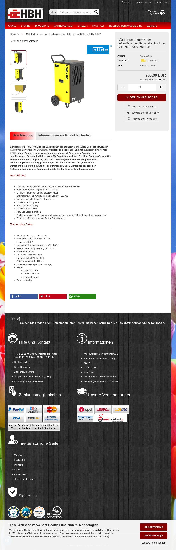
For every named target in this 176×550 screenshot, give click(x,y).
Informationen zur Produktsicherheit (65, 135)
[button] (24, 296)
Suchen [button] (126, 2)
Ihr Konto (18, 465)
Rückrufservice (21, 362)
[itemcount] (142, 87)
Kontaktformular (22, 367)
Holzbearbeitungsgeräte (125, 26)
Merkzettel (162, 2)
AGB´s (87, 363)
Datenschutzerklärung (98, 536)
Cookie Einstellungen (24, 479)
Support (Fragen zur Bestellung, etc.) (32, 376)
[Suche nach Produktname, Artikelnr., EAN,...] (53, 12)
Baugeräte (42, 26)
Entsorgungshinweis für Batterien (100, 376)
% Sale (12, 26)
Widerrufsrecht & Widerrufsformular (101, 354)
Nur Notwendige (153, 535)
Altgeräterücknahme (24, 372)
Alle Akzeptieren (153, 527)
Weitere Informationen (153, 542)
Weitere (152, 26)
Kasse (17, 469)
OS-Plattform (20, 474)
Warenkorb (19, 455)
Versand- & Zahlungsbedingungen (100, 358)
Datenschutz (90, 367)
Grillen (82, 26)
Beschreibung (23, 135)
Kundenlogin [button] (143, 2)
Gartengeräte (63, 26)
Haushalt (98, 26)
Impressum (89, 372)
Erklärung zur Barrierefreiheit (28, 381)
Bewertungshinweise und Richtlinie (101, 381)
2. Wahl (25, 26)
